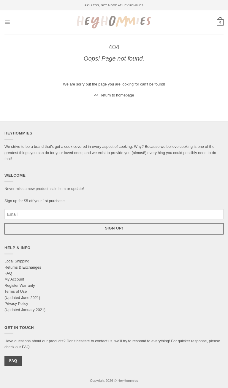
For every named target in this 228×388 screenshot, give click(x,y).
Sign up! (114, 228)
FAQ (8, 273)
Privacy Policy (16, 303)
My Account (14, 279)
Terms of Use (15, 291)
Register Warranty (19, 285)
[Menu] (7, 22)
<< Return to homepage (114, 95)
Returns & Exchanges (22, 267)
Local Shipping (16, 261)
